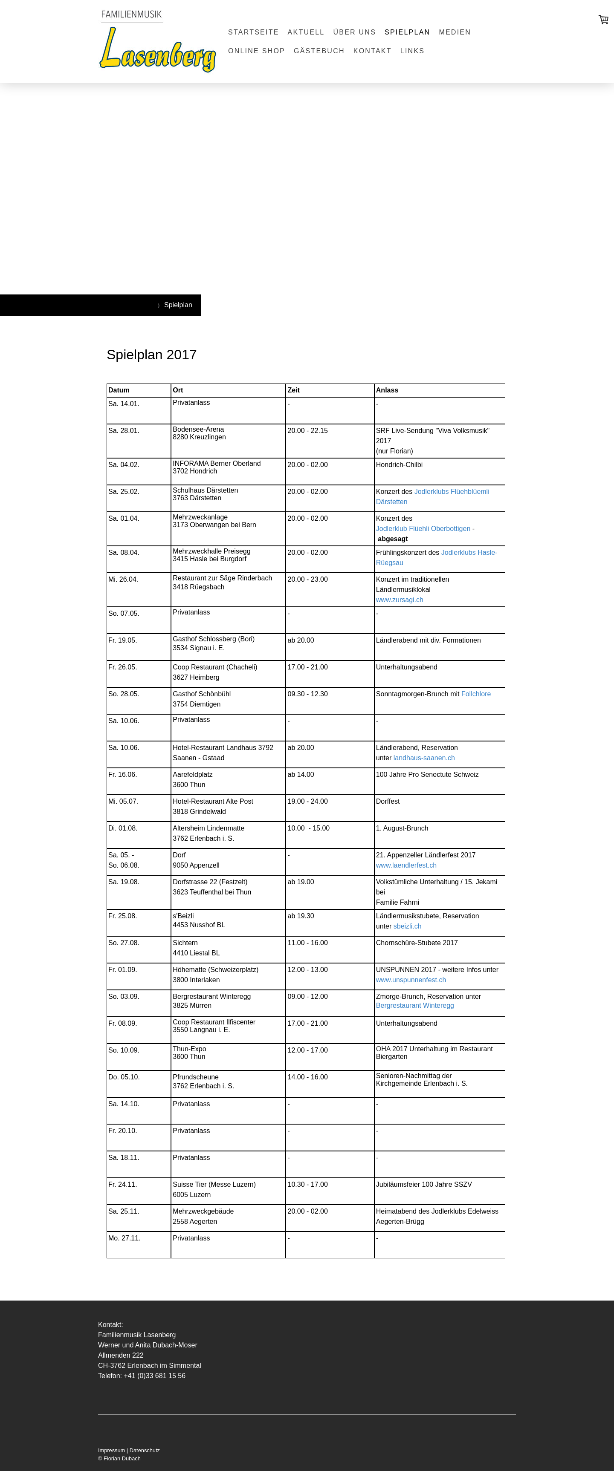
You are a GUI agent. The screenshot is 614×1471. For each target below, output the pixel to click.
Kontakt (372, 51)
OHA (383, 1049)
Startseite (253, 32)
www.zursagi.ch (399, 599)
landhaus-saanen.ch (424, 757)
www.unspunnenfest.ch (411, 980)
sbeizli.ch (408, 926)
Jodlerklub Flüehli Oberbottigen (423, 528)
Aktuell (306, 32)
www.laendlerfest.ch (406, 865)
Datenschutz (145, 1450)
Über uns (354, 32)
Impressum (111, 1450)
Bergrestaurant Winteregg (415, 1005)
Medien (455, 32)
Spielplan (407, 32)
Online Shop (256, 51)
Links (412, 51)
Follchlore (476, 694)
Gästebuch (319, 51)
